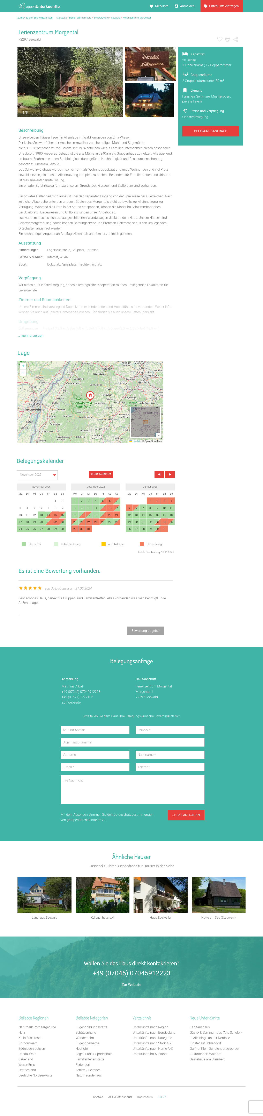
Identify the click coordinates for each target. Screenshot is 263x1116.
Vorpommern (27, 1044)
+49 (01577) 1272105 (77, 697)
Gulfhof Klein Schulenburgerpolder (214, 1050)
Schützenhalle (86, 1034)
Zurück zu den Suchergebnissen (35, 17)
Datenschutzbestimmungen (133, 815)
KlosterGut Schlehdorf (205, 1044)
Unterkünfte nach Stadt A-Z (152, 1044)
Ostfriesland (27, 1071)
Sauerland (25, 1060)
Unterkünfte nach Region (150, 1028)
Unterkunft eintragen (224, 6)
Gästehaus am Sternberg (207, 1060)
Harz (21, 1034)
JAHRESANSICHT (100, 474)
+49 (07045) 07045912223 (81, 692)
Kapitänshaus (200, 1028)
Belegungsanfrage (210, 131)
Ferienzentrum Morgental (137, 17)
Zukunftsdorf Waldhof (205, 1055)
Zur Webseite (71, 702)
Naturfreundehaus (89, 1076)
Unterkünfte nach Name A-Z (153, 1050)
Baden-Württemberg (80, 17)
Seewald (115, 17)
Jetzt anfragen (186, 817)
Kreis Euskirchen (30, 1039)
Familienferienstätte (90, 1060)
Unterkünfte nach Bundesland (154, 1034)
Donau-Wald (27, 1055)
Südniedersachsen (31, 1050)
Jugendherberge (87, 1044)
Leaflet (134, 441)
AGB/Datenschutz (120, 1098)
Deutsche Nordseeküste (35, 1076)
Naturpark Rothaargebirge (37, 1028)
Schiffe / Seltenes (88, 1071)
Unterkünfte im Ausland (150, 1055)
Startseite (61, 17)
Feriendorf (83, 1066)
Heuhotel (82, 1050)
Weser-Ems (26, 1066)
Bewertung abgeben (146, 631)
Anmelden (187, 6)
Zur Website (131, 985)
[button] (90, 396)
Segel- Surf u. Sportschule (94, 1055)
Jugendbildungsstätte (91, 1028)
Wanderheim (85, 1039)
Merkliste (161, 6)
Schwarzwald (101, 17)
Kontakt (98, 1098)
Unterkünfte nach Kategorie (152, 1039)
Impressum (145, 1098)
